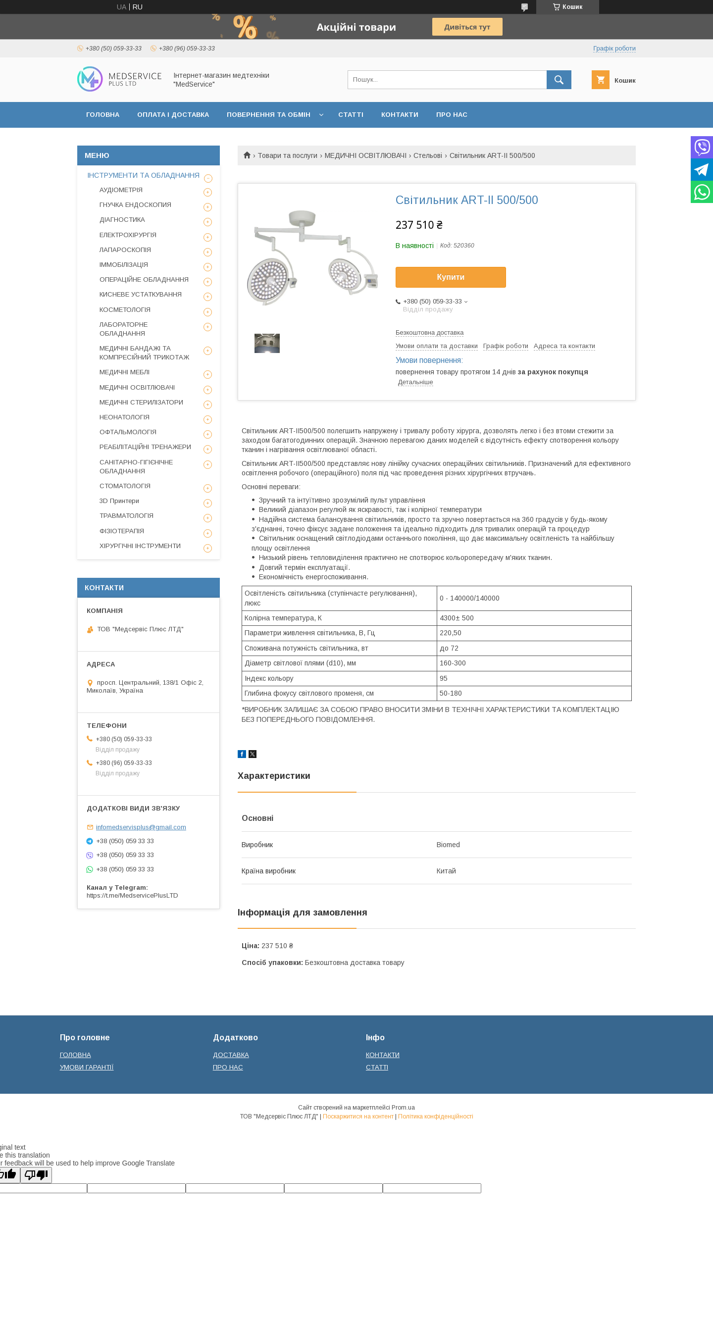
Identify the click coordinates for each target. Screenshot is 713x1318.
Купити (451, 277)
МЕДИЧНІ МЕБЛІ (125, 372)
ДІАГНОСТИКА (122, 219)
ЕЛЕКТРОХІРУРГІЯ (128, 235)
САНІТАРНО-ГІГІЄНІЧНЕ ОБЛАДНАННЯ (136, 466)
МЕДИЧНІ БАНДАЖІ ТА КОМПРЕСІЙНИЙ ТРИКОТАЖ (144, 353)
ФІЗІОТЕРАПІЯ (122, 531)
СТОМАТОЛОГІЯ (125, 486)
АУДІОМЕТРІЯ (121, 190)
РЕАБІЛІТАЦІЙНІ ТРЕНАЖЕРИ (145, 447)
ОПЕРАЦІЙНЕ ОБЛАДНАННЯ (144, 279)
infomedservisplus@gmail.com (141, 827)
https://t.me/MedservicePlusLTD (132, 895)
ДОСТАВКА (231, 1055)
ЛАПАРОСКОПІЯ (125, 249)
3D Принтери (119, 501)
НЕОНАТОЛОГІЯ (125, 417)
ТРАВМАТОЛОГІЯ (126, 515)
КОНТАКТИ (399, 114)
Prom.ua (403, 1107)
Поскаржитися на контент (358, 1116)
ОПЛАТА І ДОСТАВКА (173, 114)
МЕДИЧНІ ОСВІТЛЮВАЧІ (366, 155)
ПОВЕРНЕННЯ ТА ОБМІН (268, 114)
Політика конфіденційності (435, 1116)
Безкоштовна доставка (429, 332)
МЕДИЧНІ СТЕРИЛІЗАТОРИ (141, 402)
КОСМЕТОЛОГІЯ (125, 309)
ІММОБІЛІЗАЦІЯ (124, 264)
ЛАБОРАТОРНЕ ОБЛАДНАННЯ (124, 329)
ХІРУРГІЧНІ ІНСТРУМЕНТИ (140, 546)
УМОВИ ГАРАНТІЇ (87, 1067)
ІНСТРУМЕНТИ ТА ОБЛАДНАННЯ (143, 175)
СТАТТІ (350, 114)
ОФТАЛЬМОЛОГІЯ (128, 432)
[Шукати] (559, 79)
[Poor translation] (36, 1175)
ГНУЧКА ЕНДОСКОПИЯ (135, 204)
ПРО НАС (451, 114)
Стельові (427, 155)
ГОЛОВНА (102, 114)
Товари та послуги (287, 155)
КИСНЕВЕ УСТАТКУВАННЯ (141, 294)
